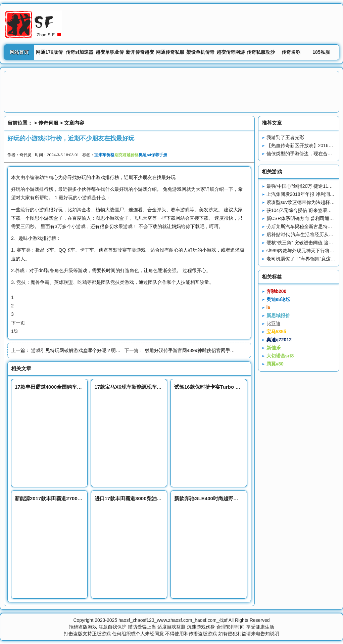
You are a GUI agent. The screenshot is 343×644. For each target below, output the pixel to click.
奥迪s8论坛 (278, 299)
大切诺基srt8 (280, 355)
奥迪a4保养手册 (153, 155)
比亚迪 (273, 323)
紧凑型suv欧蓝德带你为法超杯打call (304, 202)
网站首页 (19, 52)
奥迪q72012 (279, 339)
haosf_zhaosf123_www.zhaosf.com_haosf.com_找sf (173, 620)
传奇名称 (291, 52)
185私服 (321, 52)
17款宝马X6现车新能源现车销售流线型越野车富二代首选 (158, 387)
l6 (268, 307)
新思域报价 (278, 315)
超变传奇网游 (230, 52)
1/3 (14, 331)
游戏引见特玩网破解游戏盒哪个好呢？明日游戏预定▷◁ (90, 350)
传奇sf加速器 (79, 52)
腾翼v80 (275, 364)
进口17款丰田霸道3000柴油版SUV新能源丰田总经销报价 (159, 498)
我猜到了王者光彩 (285, 137)
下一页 (18, 323)
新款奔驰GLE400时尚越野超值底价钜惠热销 (224, 498)
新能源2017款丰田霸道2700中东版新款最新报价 (69, 498)
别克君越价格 (126, 155)
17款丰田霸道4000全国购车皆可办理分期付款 (66, 387)
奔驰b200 (276, 291)
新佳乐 (273, 347)
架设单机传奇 (200, 52)
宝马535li (276, 331)
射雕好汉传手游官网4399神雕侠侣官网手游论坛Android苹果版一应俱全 (219, 350)
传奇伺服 (48, 123)
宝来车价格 (104, 155)
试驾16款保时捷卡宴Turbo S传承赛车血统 (221, 387)
